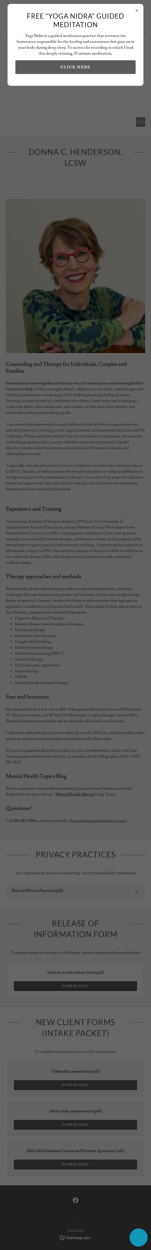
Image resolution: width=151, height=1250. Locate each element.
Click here (75, 67)
